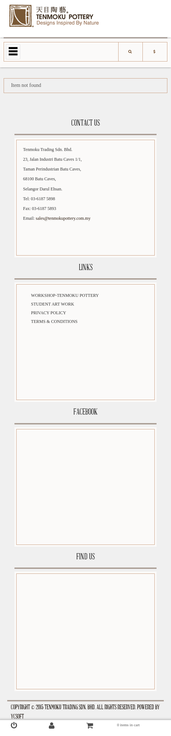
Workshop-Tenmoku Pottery (65, 295)
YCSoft (17, 717)
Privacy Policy (48, 312)
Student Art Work (52, 304)
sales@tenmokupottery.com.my (63, 218)
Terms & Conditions (54, 321)
